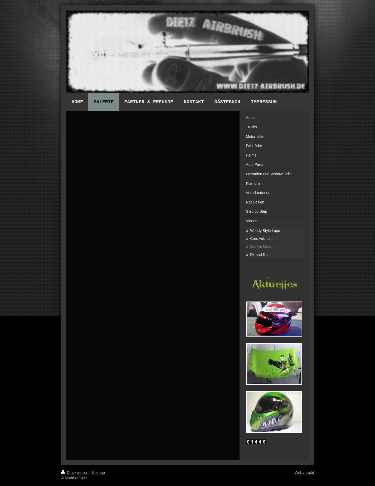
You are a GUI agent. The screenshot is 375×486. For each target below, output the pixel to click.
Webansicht (304, 472)
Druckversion (75, 472)
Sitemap (98, 472)
